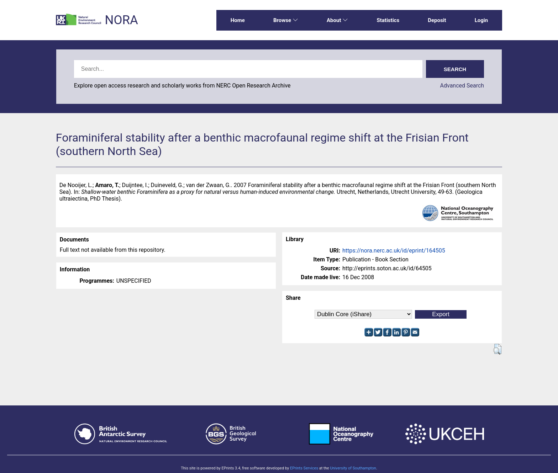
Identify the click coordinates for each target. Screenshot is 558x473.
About (337, 20)
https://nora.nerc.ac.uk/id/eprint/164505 (393, 250)
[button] (497, 349)
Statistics (388, 20)
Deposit (437, 20)
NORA (121, 20)
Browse (285, 20)
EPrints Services (304, 468)
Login (481, 20)
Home (238, 20)
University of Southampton (353, 468)
